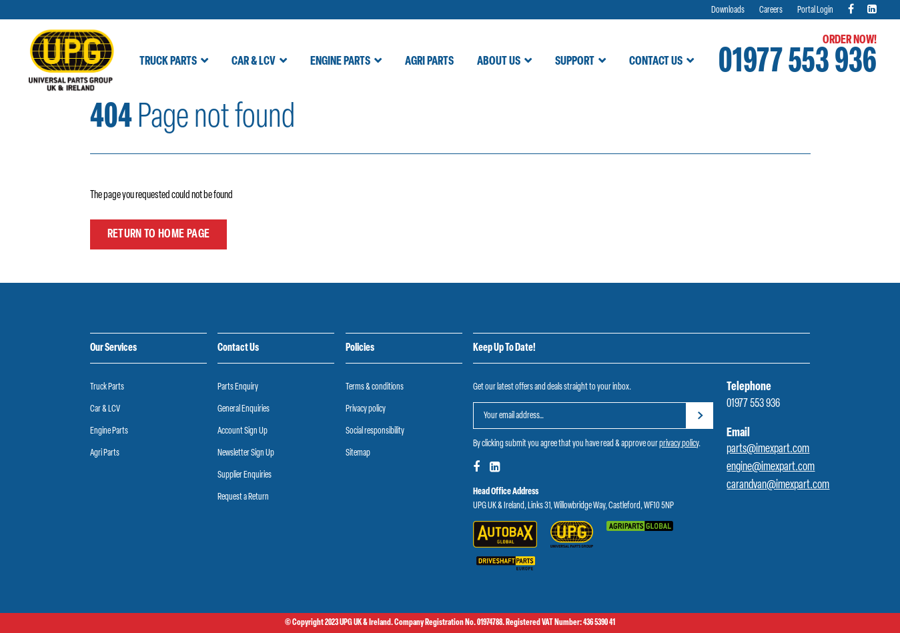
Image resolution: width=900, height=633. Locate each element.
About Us (498, 61)
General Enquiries (243, 409)
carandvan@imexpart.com (778, 485)
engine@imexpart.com (771, 467)
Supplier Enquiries (244, 475)
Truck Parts (168, 61)
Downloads (728, 10)
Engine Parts (340, 61)
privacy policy (679, 444)
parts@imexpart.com (768, 449)
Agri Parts (429, 61)
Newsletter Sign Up (245, 453)
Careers (771, 10)
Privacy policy (366, 409)
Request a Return (243, 497)
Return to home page (158, 234)
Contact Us (656, 61)
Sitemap (358, 453)
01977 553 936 (798, 63)
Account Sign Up (242, 431)
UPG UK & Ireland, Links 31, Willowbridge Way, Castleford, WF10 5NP (573, 506)
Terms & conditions (375, 387)
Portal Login (815, 10)
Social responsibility (375, 431)
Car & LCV (254, 61)
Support (574, 61)
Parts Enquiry (237, 387)
